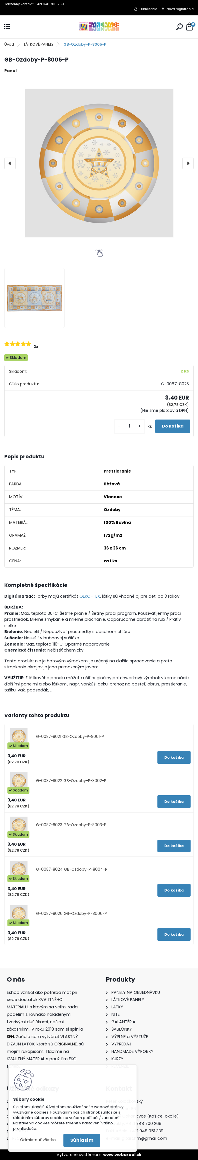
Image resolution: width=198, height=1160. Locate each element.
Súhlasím (81, 1140)
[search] (179, 26)
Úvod (9, 44)
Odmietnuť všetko (38, 1140)
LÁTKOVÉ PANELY (38, 44)
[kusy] (129, 426)
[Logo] (99, 27)
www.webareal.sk (122, 1154)
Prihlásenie (148, 9)
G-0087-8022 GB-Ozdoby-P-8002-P (71, 780)
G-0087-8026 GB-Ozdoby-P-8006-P (71, 913)
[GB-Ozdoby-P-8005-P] (99, 163)
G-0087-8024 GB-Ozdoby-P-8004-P (71, 869)
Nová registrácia (180, 9)
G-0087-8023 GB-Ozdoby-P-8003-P (71, 825)
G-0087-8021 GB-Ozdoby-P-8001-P (70, 736)
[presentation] (10, 163)
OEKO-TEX (89, 596)
